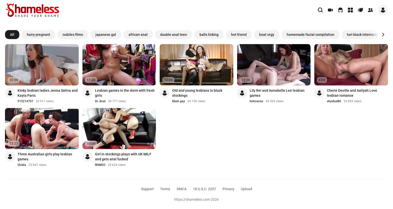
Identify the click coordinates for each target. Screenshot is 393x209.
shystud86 (334, 101)
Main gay (178, 101)
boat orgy (266, 35)
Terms (165, 189)
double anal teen (173, 35)
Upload (246, 189)
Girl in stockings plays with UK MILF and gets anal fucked (123, 156)
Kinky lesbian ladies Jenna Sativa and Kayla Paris (48, 92)
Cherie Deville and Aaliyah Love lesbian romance (352, 92)
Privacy (228, 189)
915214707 (25, 101)
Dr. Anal (100, 101)
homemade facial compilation (310, 35)
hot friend (239, 35)
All (12, 35)
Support (147, 189)
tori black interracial (363, 35)
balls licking (209, 35)
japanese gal (105, 35)
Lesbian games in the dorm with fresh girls (125, 92)
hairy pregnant (38, 35)
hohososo (256, 101)
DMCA (181, 189)
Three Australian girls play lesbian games (45, 156)
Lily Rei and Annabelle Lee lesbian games (277, 92)
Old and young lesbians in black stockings (197, 92)
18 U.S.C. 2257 (204, 189)
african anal (138, 35)
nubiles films (73, 35)
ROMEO (100, 164)
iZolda (22, 164)
